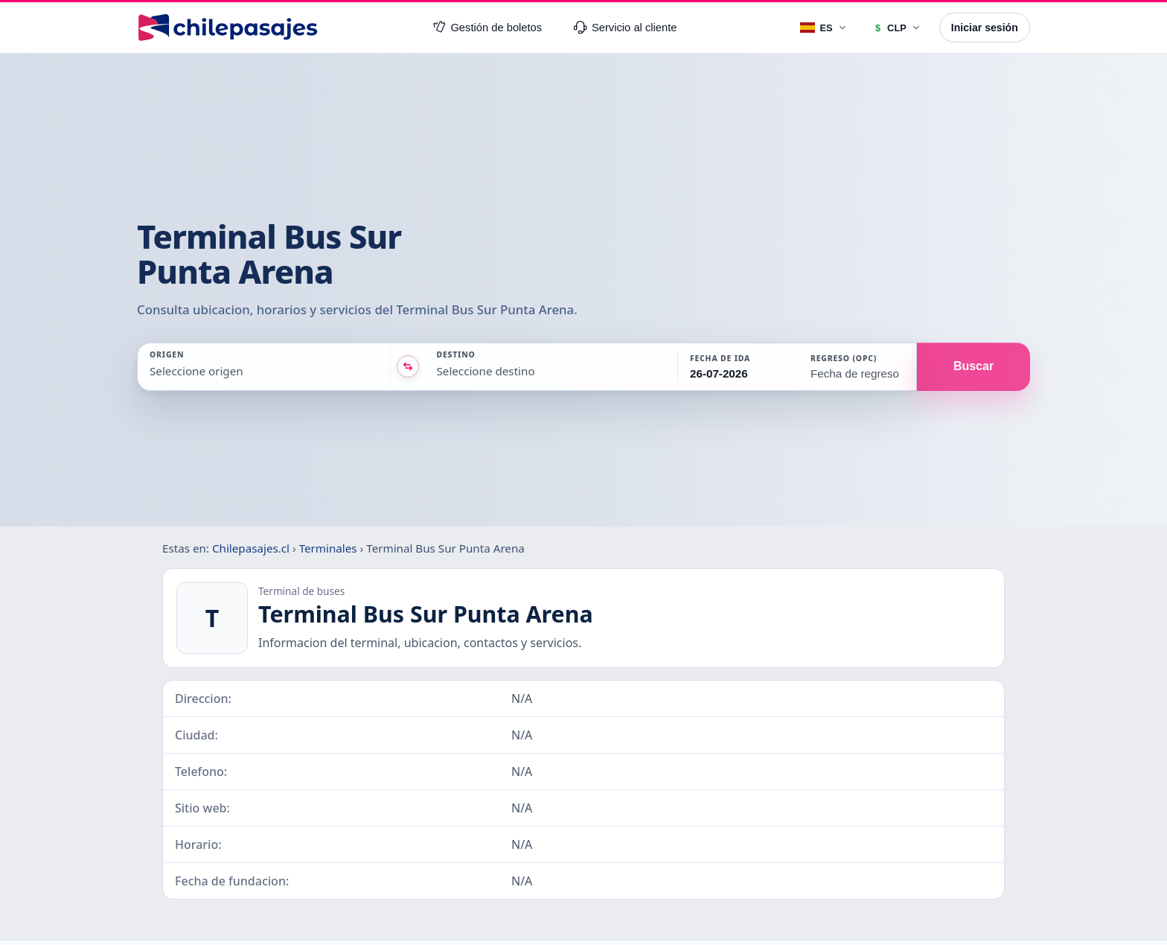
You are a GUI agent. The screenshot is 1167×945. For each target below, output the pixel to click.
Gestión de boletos (487, 27)
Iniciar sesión (984, 28)
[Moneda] (896, 27)
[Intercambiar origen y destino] (408, 366)
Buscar (973, 366)
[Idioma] (824, 27)
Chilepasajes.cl (251, 548)
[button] (737, 366)
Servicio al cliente (625, 27)
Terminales (328, 548)
